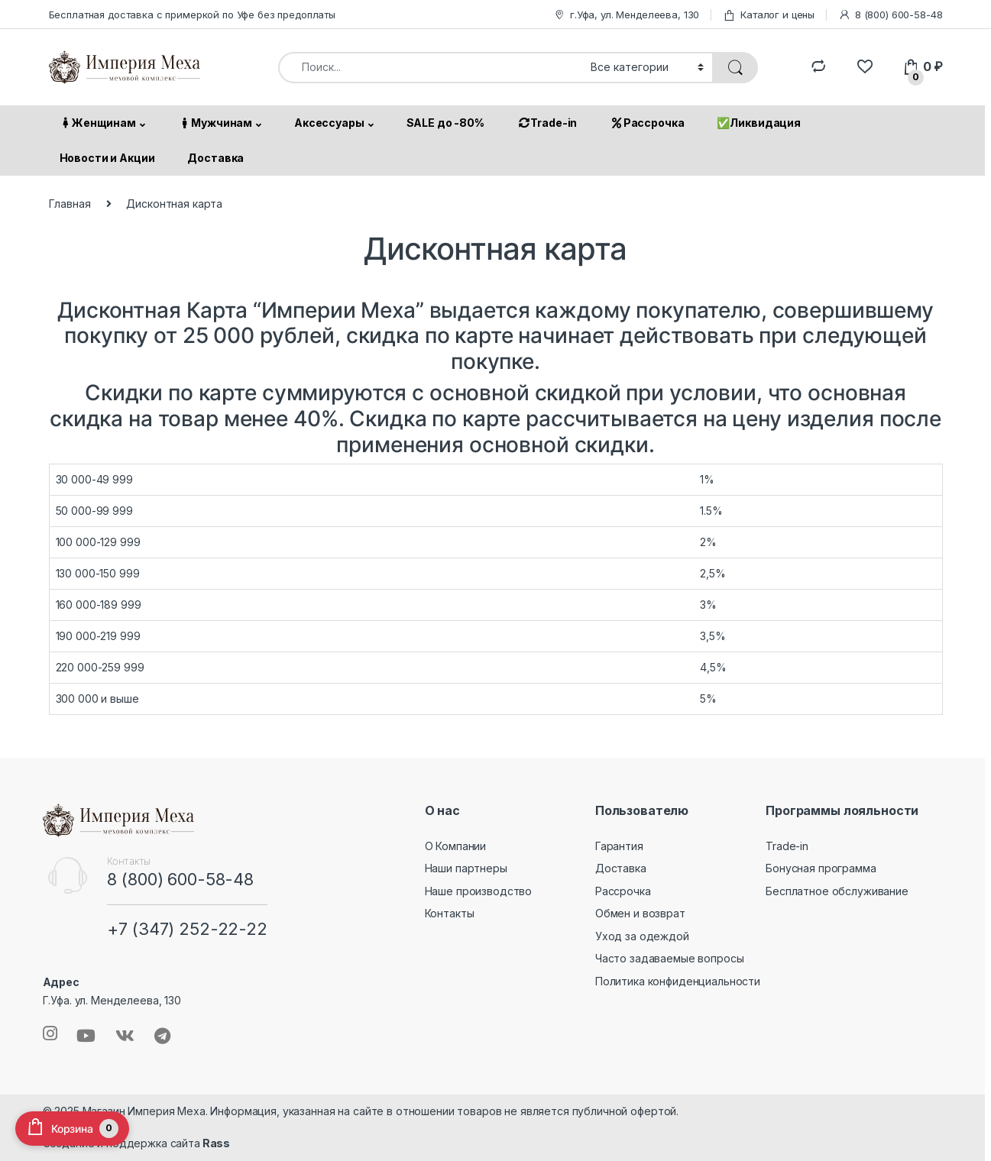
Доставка (215, 157)
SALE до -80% (445, 122)
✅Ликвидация (758, 122)
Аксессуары (329, 122)
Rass (215, 1143)
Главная (70, 203)
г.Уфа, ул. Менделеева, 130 (626, 14)
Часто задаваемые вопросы (669, 958)
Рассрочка (647, 122)
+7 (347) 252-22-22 (187, 929)
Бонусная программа (821, 868)
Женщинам (97, 122)
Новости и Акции (107, 157)
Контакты (449, 913)
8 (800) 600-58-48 (890, 14)
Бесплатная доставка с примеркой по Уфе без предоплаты (192, 14)
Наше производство (479, 890)
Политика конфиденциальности (677, 981)
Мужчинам (215, 122)
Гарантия (619, 845)
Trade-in (547, 122)
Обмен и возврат (640, 913)
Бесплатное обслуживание (837, 890)
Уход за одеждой (642, 936)
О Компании (456, 845)
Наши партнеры (466, 868)
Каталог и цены (768, 14)
